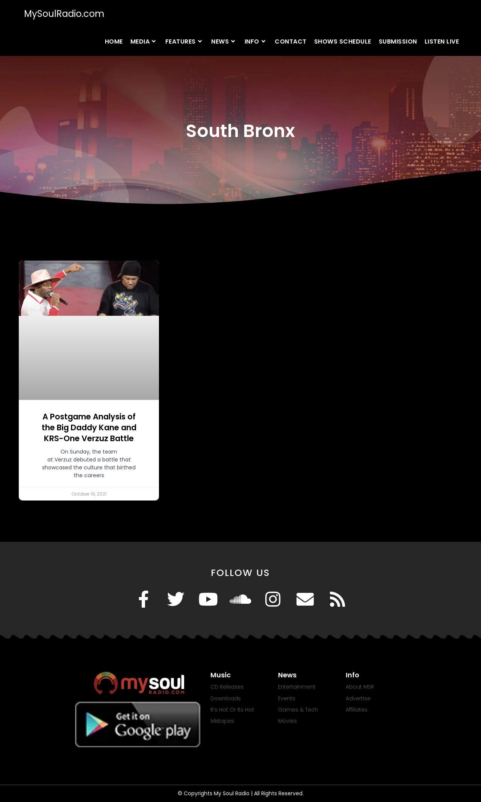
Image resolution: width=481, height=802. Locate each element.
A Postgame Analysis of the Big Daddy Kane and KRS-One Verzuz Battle (89, 427)
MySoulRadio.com (64, 14)
